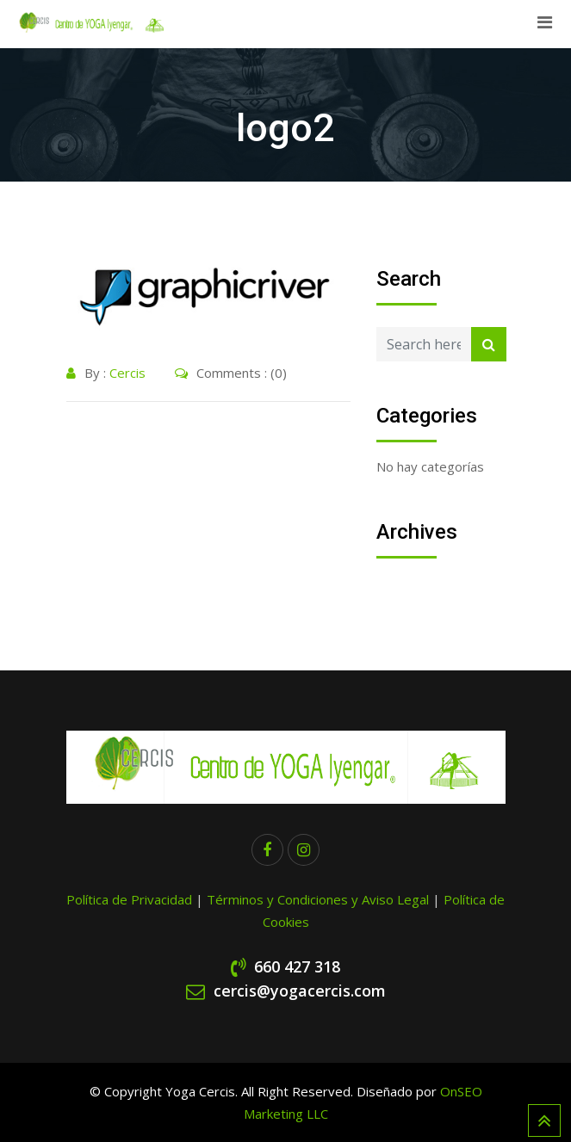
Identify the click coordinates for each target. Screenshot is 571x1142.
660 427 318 (297, 966)
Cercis (127, 372)
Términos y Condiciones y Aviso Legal (319, 899)
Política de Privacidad (129, 899)
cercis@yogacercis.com (300, 990)
